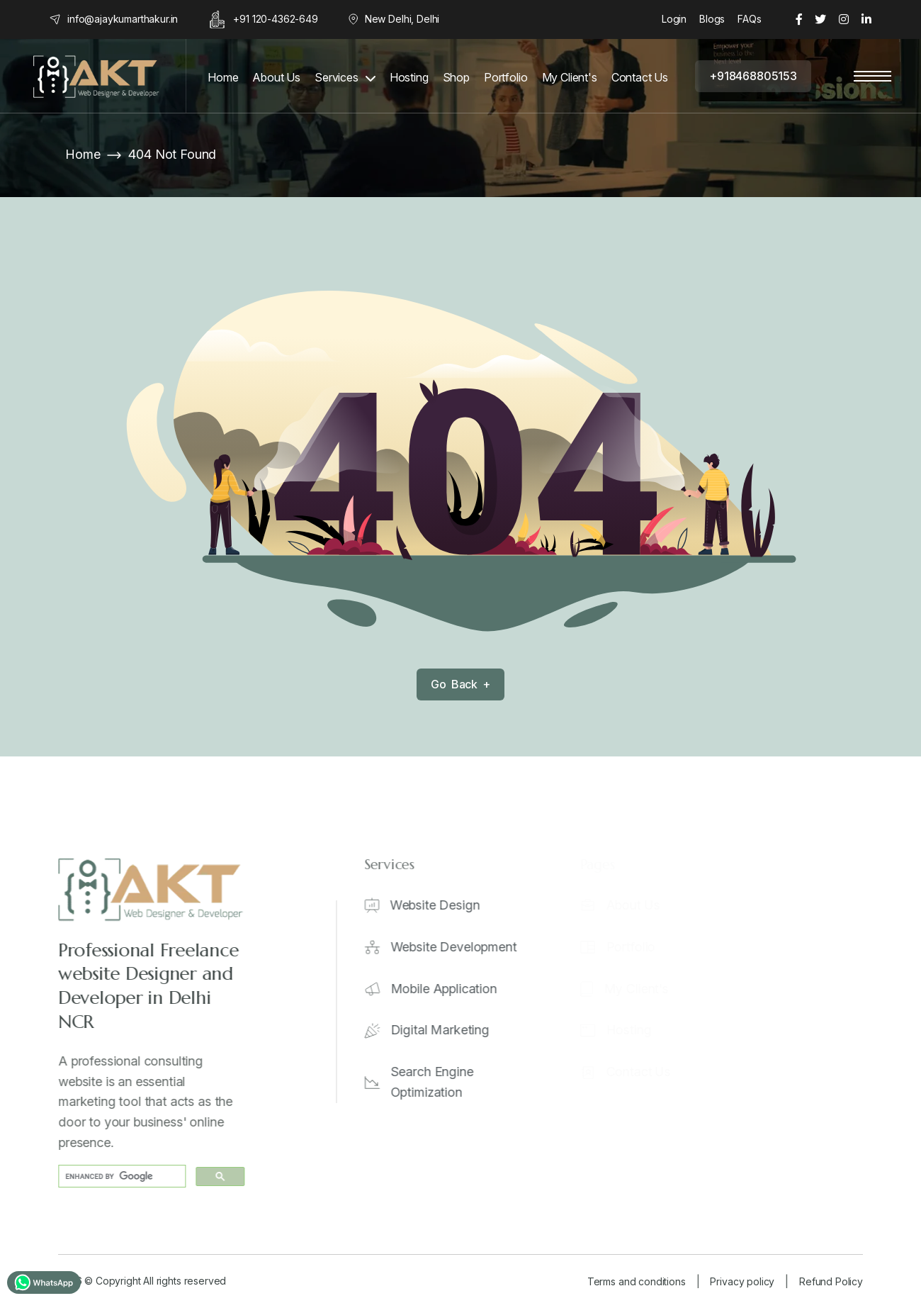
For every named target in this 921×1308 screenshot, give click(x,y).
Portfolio (506, 77)
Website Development (463, 946)
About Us (276, 77)
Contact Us (639, 77)
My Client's (569, 77)
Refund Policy (831, 1281)
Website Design (444, 905)
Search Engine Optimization (441, 1082)
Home (223, 77)
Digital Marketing (449, 1029)
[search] (123, 1176)
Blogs (712, 19)
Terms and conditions (636, 1281)
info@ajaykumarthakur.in (122, 19)
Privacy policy (742, 1281)
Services (336, 77)
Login (674, 19)
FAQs (749, 19)
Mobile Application (453, 988)
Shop (456, 77)
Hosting (409, 77)
